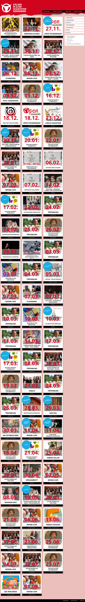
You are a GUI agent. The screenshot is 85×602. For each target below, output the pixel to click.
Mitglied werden (69, 27)
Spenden (67, 29)
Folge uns (67, 32)
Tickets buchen (68, 17)
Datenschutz (74, 600)
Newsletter (68, 22)
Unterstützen (78, 11)
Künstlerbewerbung (70, 25)
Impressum (65, 600)
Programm (46, 11)
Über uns (68, 11)
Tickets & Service (58, 11)
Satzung (82, 600)
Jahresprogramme (69, 20)
